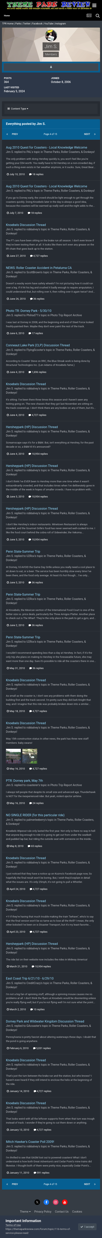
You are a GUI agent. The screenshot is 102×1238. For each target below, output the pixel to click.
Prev (15, 134)
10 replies (37, 1009)
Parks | (19, 23)
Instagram (60, 23)
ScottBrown (34, 272)
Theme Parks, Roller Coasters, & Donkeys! (69, 151)
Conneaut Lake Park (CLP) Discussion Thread (38, 345)
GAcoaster (33, 1025)
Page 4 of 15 (51, 134)
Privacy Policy (42, 1211)
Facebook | (38, 23)
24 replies (36, 803)
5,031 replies (42, 1048)
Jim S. (10, 151)
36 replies (37, 298)
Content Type (18, 108)
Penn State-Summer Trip (23, 551)
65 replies (35, 846)
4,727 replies (39, 255)
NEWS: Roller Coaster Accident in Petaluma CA (39, 268)
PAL (29, 151)
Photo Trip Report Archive (66, 315)
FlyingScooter (35, 349)
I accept (87, 1226)
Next (87, 134)
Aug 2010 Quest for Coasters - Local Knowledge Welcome (46, 147)
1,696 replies (37, 372)
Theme (25, 1211)
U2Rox (30, 556)
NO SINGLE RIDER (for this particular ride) (35, 815)
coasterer (32, 785)
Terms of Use (13, 1225)
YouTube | (49, 23)
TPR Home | (8, 23)
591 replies (42, 1172)
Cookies (77, 1211)
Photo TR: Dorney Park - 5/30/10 (28, 311)
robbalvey (32, 229)
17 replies (36, 333)
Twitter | (27, 23)
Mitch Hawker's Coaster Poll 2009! (30, 1142)
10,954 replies (38, 453)
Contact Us (62, 1211)
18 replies (36, 174)
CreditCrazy (34, 983)
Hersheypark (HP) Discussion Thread (32, 427)
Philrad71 (32, 315)
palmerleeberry (36, 819)
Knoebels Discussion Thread (26, 225)
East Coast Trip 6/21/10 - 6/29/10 (30, 978)
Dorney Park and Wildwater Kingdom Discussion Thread (45, 1021)
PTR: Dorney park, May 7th (24, 781)
